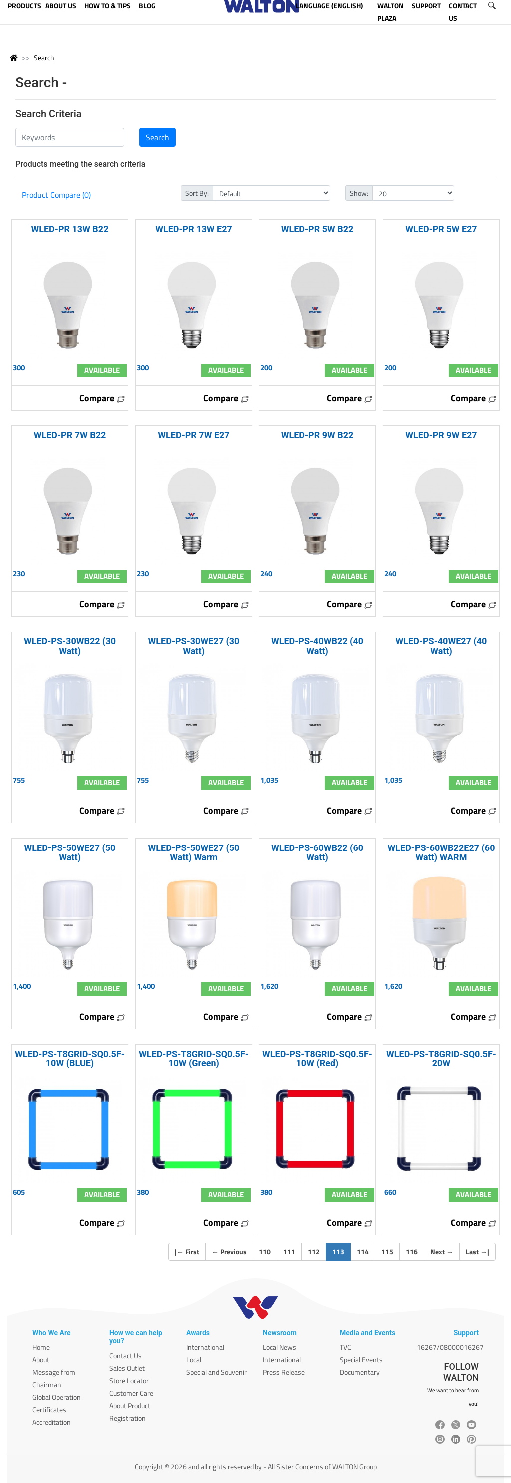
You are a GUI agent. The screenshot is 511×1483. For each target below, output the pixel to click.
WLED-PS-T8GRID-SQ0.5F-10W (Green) (194, 1058)
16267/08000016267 (450, 1347)
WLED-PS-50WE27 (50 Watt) (70, 852)
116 (412, 1251)
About (40, 1359)
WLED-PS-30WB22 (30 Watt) (70, 646)
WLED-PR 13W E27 (193, 229)
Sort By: (197, 193)
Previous (229, 1251)
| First (187, 1251)
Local (193, 1359)
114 (363, 1251)
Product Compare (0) (56, 195)
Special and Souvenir (216, 1372)
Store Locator (129, 1380)
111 (289, 1251)
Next (441, 1251)
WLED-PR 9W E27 (441, 435)
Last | (477, 1251)
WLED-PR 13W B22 (69, 229)
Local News (279, 1347)
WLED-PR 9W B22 (317, 435)
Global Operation (56, 1397)
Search (44, 57)
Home (41, 1347)
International (205, 1347)
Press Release (284, 1372)
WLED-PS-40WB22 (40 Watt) (317, 646)
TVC (345, 1347)
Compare (102, 398)
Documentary (360, 1372)
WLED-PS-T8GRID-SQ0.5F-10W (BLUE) (70, 1058)
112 (314, 1251)
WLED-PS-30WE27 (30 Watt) (194, 646)
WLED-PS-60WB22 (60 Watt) (317, 852)
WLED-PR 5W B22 (317, 229)
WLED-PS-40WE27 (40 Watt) (441, 646)
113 (341, 1251)
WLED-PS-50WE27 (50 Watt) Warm (194, 852)
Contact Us (125, 1355)
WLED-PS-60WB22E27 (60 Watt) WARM (441, 852)
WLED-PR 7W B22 (70, 435)
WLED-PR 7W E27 (193, 435)
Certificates (49, 1409)
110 (265, 1251)
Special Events (361, 1359)
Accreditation (51, 1422)
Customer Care (131, 1393)
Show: (359, 193)
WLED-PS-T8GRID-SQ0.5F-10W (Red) (317, 1058)
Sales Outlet (127, 1368)
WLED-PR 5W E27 (441, 229)
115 (387, 1251)
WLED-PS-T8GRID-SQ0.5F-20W (441, 1058)
